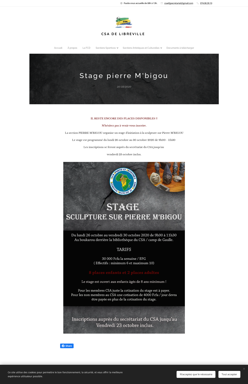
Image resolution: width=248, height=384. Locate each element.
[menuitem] (61, 48)
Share (67, 346)
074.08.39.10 (206, 3)
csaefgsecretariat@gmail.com (178, 3)
